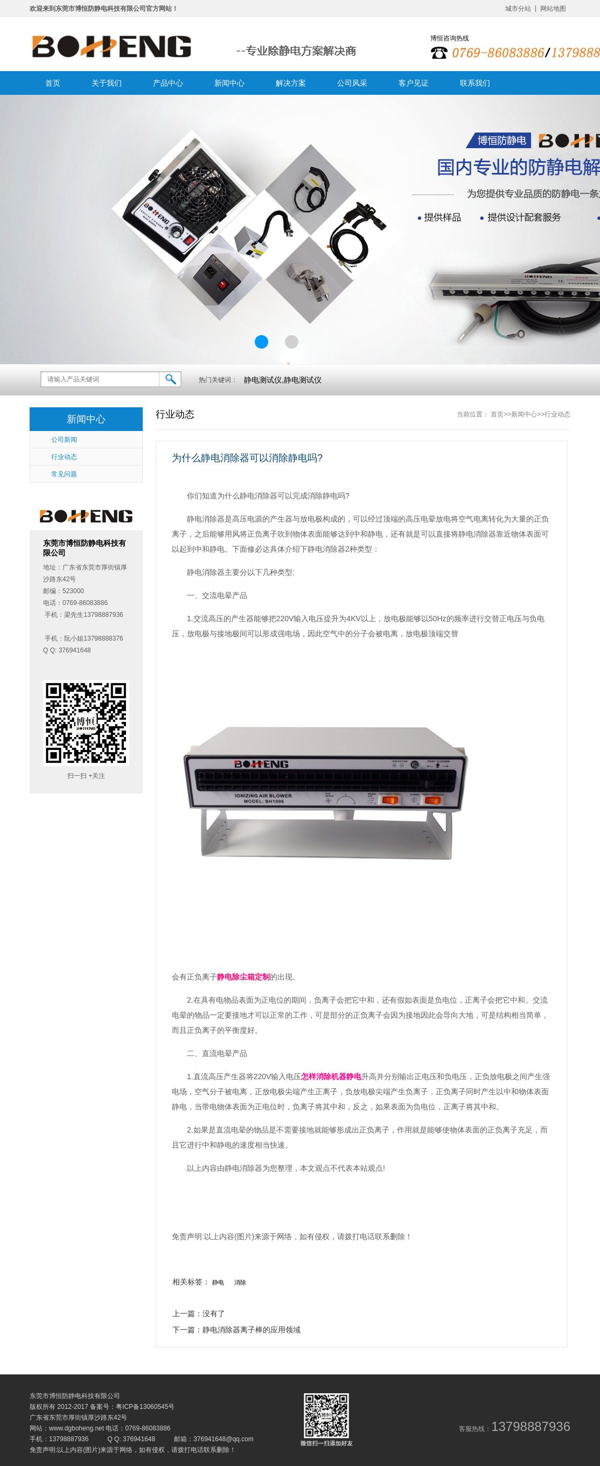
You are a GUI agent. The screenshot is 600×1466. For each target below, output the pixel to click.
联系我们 (475, 83)
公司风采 (352, 83)
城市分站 (518, 8)
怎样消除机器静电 (331, 1076)
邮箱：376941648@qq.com (214, 1439)
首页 (52, 83)
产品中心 (168, 83)
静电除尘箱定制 (243, 976)
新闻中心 (229, 83)
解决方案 (291, 83)
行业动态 (557, 414)
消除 (240, 1282)
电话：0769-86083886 (138, 1428)
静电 (218, 1282)
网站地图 (553, 8)
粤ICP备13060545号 (145, 1407)
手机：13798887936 (59, 1439)
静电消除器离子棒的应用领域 (252, 1329)
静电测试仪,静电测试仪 (283, 380)
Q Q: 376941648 (131, 1439)
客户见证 (414, 83)
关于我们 (107, 83)
